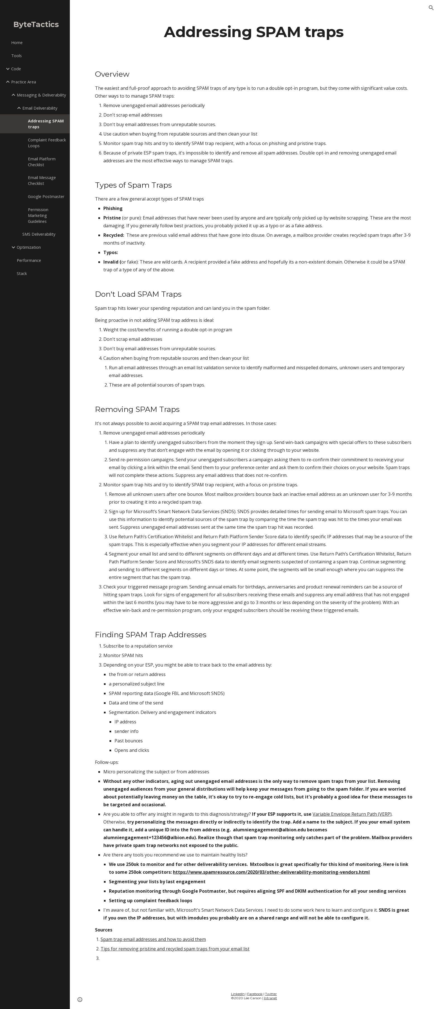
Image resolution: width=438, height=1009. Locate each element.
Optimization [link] (29, 247)
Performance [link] (29, 260)
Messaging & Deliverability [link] (41, 95)
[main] (254, 31)
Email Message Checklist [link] (42, 180)
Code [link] (16, 68)
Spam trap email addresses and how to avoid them (153, 939)
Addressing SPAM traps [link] (46, 123)
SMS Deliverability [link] (38, 234)
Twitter (271, 994)
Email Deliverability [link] (39, 108)
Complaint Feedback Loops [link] (47, 142)
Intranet (270, 998)
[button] (431, 8)
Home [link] (17, 42)
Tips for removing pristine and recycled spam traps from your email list (175, 949)
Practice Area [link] (23, 82)
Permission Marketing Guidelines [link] (38, 215)
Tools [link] (16, 55)
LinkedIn (238, 994)
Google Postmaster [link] (46, 196)
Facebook (255, 994)
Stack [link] (22, 273)
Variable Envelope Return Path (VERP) (352, 814)
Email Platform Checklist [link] (42, 161)
